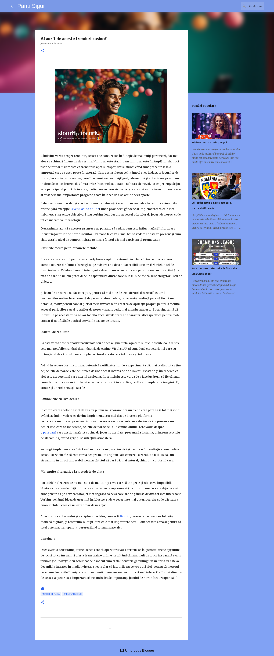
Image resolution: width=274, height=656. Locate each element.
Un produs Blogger (137, 650)
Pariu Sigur (31, 6)
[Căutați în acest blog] (245, 6)
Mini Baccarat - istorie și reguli (209, 142)
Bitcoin (125, 516)
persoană (49, 432)
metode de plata (51, 594)
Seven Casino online (84, 209)
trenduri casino (73, 594)
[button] (43, 51)
